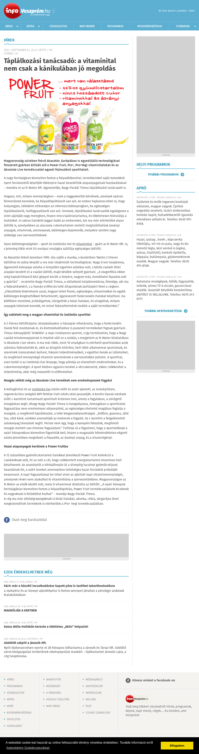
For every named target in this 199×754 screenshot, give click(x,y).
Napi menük (87, 26)
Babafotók (53, 679)
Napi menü (53, 706)
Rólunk (91, 699)
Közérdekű (53, 686)
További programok (163, 174)
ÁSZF (89, 706)
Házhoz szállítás (57, 699)
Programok (115, 26)
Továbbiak (183, 26)
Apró (10, 706)
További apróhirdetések (163, 311)
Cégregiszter (58, 26)
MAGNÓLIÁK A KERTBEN (20, 610)
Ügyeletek (13, 719)
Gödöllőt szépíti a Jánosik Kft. (25, 643)
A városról (53, 693)
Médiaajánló (94, 679)
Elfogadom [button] (177, 745)
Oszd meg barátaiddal (29, 520)
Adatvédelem (94, 686)
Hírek (9, 26)
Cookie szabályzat (98, 713)
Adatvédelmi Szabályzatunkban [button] (28, 748)
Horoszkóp (14, 726)
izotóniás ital (41, 389)
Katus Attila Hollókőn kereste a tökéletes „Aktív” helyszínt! (46, 626)
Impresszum (93, 693)
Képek (30, 26)
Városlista (53, 11)
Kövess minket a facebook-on (153, 680)
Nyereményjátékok (149, 26)
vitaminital (84, 244)
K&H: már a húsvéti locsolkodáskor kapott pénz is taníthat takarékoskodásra (59, 586)
